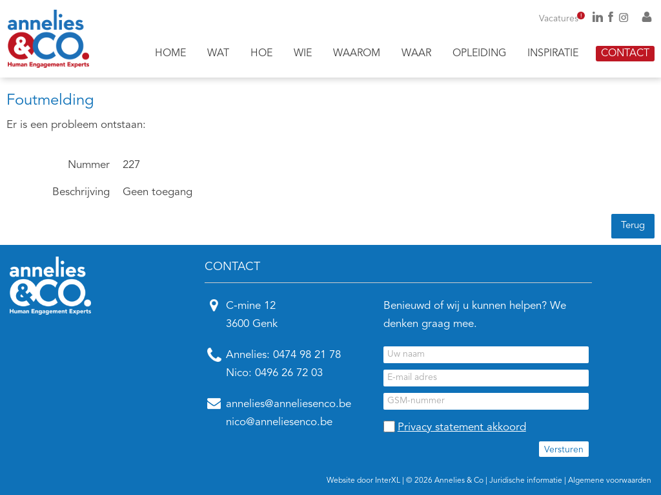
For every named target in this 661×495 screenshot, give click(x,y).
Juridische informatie (525, 481)
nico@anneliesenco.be (279, 422)
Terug (633, 226)
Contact (625, 53)
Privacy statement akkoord (462, 427)
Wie (303, 53)
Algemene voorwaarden (609, 481)
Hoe (261, 53)
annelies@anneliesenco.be (288, 404)
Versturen (564, 449)
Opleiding (479, 53)
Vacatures (562, 18)
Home (170, 53)
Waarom (356, 53)
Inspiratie (552, 53)
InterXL (387, 481)
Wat (218, 53)
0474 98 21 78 (307, 355)
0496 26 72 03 (289, 373)
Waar (416, 53)
